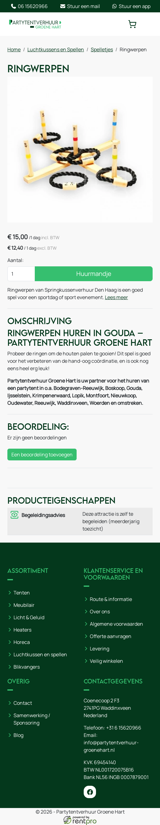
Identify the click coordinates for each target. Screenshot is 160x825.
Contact (23, 703)
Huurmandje (93, 273)
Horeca (22, 642)
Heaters (22, 629)
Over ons (100, 611)
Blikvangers (27, 666)
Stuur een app (130, 6)
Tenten (22, 592)
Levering (99, 648)
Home (14, 49)
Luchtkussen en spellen (40, 654)
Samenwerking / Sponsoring (32, 719)
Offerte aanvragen (110, 636)
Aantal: (15, 260)
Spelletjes (102, 49)
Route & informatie (111, 599)
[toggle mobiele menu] (148, 24)
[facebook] (90, 792)
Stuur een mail (80, 6)
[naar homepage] (35, 24)
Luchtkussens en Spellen (55, 49)
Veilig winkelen (106, 661)
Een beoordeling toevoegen (42, 454)
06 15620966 (29, 6)
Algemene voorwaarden (116, 623)
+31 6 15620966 (123, 727)
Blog (18, 735)
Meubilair (24, 605)
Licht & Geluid (29, 617)
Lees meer (116, 297)
